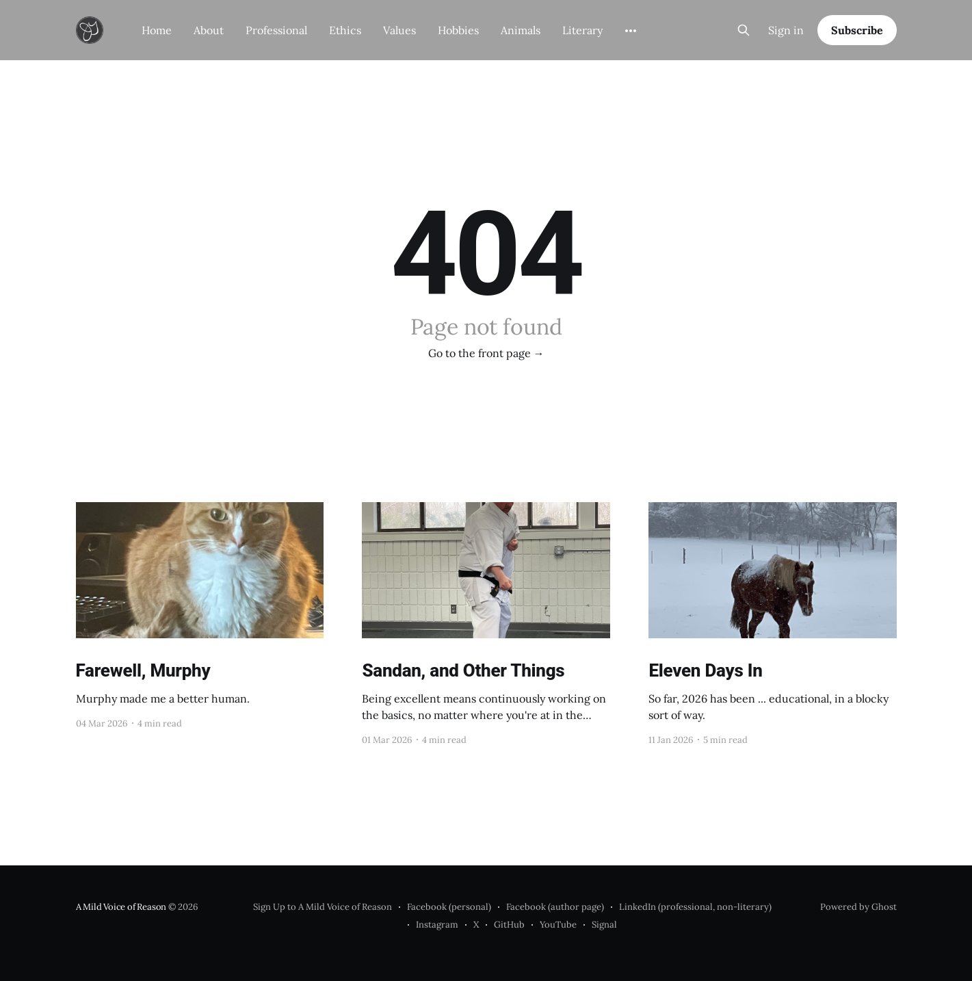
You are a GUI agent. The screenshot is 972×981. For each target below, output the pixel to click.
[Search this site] (743, 30)
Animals (520, 30)
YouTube (558, 924)
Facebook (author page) (555, 907)
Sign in (786, 30)
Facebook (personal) (449, 907)
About (209, 30)
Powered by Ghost (858, 907)
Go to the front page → (486, 353)
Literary (582, 30)
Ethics (345, 30)
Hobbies (458, 30)
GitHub (509, 924)
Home (157, 30)
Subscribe (856, 30)
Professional (276, 30)
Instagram (437, 924)
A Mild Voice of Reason (121, 907)
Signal (604, 924)
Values (399, 30)
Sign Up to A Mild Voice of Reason (322, 907)
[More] (630, 31)
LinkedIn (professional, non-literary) (695, 907)
